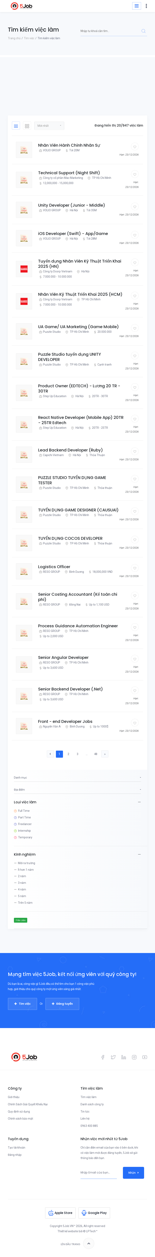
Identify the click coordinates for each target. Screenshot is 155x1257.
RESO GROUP (49, 572)
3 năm (22, 882)
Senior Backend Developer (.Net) (70, 689)
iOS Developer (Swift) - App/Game (73, 233)
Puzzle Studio (49, 332)
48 (95, 754)
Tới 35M (89, 210)
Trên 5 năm (25, 902)
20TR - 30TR (97, 396)
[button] (49, 126)
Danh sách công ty (92, 1104)
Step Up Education (52, 396)
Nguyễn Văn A (49, 726)
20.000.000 (102, 332)
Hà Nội (71, 210)
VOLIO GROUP (49, 150)
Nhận (133, 1173)
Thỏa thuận (102, 488)
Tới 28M (89, 238)
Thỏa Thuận (95, 455)
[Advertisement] (77, 85)
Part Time (24, 817)
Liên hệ (85, 1118)
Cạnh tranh (102, 364)
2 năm (22, 876)
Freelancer (25, 824)
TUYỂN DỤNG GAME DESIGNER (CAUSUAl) (78, 510)
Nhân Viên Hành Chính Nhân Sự (69, 145)
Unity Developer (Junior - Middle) (71, 205)
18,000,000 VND (100, 572)
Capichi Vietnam (51, 455)
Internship (24, 830)
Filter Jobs (21, 920)
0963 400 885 (89, 1125)
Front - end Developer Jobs (65, 721)
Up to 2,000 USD (50, 636)
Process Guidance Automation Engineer (78, 625)
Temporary (25, 837)
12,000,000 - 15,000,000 (55, 183)
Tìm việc (29, 38)
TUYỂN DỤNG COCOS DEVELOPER (70, 538)
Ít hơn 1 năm (26, 869)
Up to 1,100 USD (96, 604)
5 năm (22, 896)
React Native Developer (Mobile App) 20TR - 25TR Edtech (81, 420)
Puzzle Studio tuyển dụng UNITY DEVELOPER (69, 357)
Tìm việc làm (88, 1097)
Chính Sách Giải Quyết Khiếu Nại (28, 1104)
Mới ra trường (26, 863)
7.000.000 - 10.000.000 (55, 276)
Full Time (24, 810)
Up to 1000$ (98, 726)
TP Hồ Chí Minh (99, 178)
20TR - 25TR (97, 428)
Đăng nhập (15, 1154)
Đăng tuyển (64, 1004)
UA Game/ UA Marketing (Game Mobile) (78, 326)
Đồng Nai (72, 604)
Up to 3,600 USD (50, 668)
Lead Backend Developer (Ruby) (70, 450)
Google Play (97, 1213)
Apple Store (63, 1213)
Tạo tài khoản (16, 1147)
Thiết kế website (68, 1231)
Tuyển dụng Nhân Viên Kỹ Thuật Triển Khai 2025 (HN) (79, 264)
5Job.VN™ (69, 1226)
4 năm (22, 889)
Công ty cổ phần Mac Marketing (60, 178)
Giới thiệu (13, 1097)
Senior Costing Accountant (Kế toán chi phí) (77, 597)
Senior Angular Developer (63, 657)
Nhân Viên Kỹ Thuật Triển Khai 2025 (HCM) (80, 294)
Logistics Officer (54, 566)
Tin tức (85, 1111)
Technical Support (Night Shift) (69, 172)
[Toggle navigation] (136, 6)
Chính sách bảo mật (20, 1118)
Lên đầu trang (77, 1243)
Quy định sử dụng (19, 1111)
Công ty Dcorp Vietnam (55, 271)
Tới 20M (72, 150)
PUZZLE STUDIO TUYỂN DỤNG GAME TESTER (72, 480)
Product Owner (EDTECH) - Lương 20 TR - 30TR (79, 388)
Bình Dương (74, 572)
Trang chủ (14, 38)
